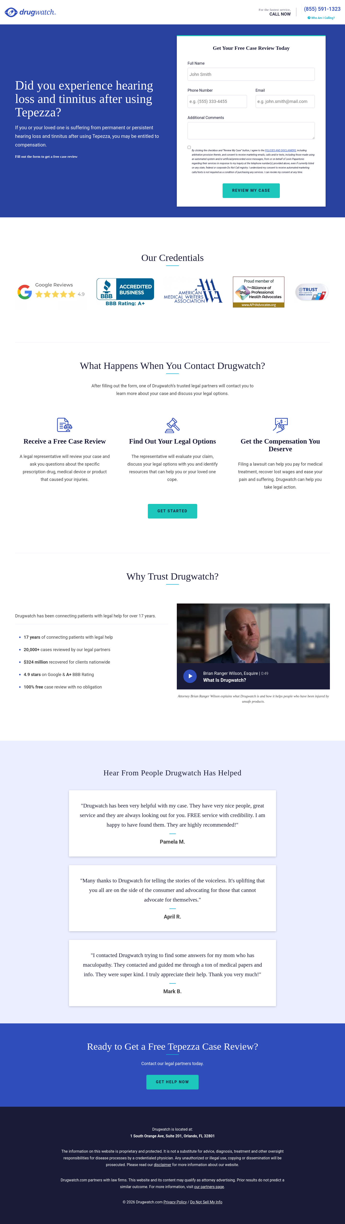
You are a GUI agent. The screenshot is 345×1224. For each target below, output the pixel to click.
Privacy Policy (175, 1201)
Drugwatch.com (30, 12)
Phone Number (200, 89)
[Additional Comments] (251, 130)
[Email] (285, 100)
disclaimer (162, 1164)
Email (260, 89)
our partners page (209, 1186)
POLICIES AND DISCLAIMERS (280, 149)
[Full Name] (251, 73)
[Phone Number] (217, 100)
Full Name (196, 62)
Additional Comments (206, 116)
